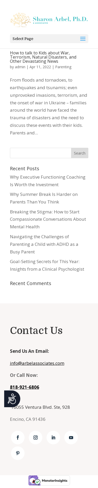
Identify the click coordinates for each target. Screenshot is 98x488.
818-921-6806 (24, 387)
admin (20, 66)
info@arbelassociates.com (37, 363)
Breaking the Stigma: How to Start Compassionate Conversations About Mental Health (48, 219)
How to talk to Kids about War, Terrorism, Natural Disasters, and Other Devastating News (43, 57)
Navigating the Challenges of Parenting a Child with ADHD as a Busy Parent (44, 244)
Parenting (63, 66)
